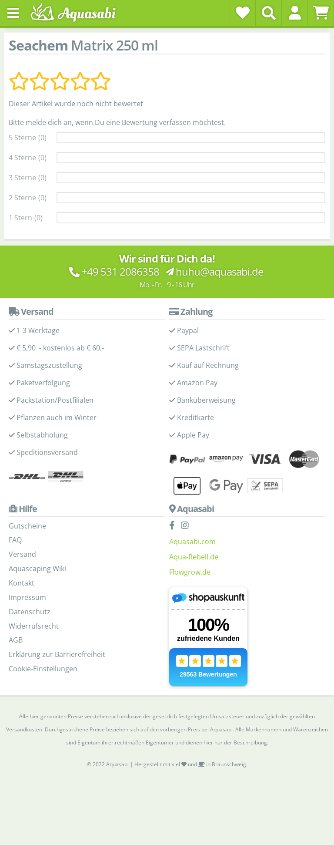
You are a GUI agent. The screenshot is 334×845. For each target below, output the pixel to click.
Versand (22, 554)
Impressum (27, 597)
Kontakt (21, 583)
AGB (16, 640)
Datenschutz (29, 611)
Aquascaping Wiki (37, 568)
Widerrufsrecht (34, 626)
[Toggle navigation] (13, 13)
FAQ (15, 540)
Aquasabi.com (192, 541)
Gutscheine (27, 526)
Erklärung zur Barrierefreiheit (57, 654)
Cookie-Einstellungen (43, 668)
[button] (294, 12)
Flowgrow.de (189, 572)
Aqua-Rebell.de (193, 557)
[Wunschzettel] (242, 12)
